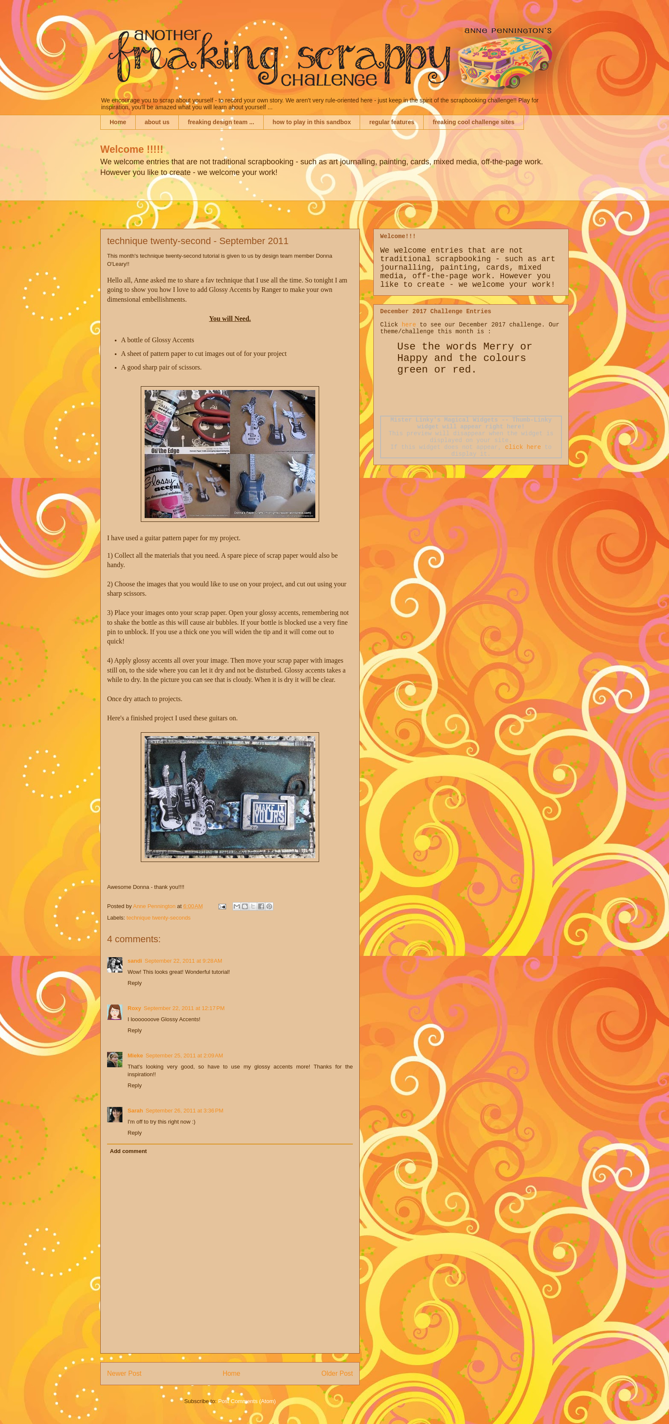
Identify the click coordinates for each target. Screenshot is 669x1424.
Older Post (337, 1373)
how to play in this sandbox (312, 122)
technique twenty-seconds (159, 917)
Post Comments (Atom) (247, 1401)
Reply (135, 983)
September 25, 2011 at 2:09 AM (184, 1055)
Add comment (128, 1151)
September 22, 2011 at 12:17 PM (184, 1008)
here (408, 324)
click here (523, 447)
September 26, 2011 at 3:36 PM (184, 1110)
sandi (135, 961)
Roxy (134, 1008)
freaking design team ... (221, 122)
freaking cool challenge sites (473, 122)
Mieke (135, 1055)
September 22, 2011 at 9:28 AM (183, 961)
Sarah (135, 1110)
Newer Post (124, 1373)
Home (118, 122)
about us (157, 122)
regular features (391, 122)
